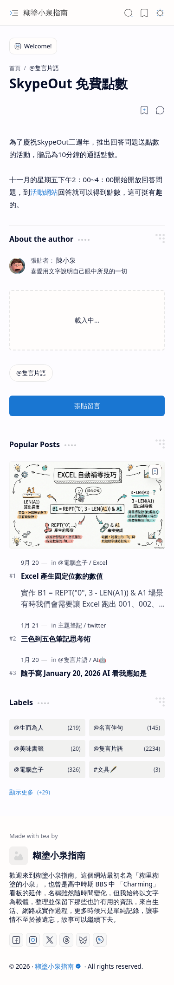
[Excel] (100, 562)
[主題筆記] (72, 625)
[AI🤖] (99, 659)
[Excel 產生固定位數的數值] (87, 505)
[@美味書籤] (47, 748)
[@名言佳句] (127, 727)
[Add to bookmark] (155, 471)
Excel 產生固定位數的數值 (62, 576)
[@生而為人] (47, 727)
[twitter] (97, 625)
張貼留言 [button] (87, 405)
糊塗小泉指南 (45, 12)
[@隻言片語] (31, 373)
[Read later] (144, 110)
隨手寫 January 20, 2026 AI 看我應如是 (84, 673)
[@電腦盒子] (74, 562)
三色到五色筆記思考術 (55, 638)
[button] (14, 13)
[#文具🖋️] (127, 769)
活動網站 (44, 192)
